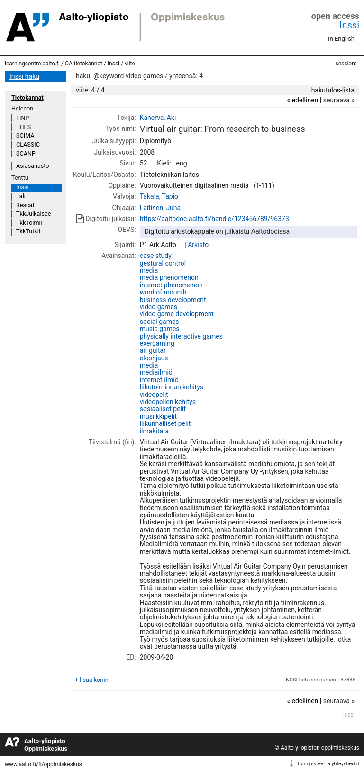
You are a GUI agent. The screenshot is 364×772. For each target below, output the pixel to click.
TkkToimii (29, 222)
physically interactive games (181, 336)
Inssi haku (24, 76)
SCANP (26, 153)
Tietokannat (27, 97)
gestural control (163, 263)
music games (160, 328)
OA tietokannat (83, 63)
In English (341, 38)
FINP (22, 117)
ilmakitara (154, 431)
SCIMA (25, 135)
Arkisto (198, 244)
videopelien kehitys (168, 401)
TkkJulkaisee (33, 213)
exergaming (157, 343)
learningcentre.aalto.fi (32, 63)
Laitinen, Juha (160, 207)
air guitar (153, 350)
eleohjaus (154, 358)
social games (159, 321)
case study (156, 255)
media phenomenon (169, 277)
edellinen (304, 100)
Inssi (349, 25)
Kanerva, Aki (158, 117)
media (149, 270)
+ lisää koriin (92, 679)
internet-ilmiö (159, 380)
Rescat (25, 205)
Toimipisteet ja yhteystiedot (328, 764)
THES (23, 126)
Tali (21, 196)
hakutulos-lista (333, 90)
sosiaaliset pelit (163, 409)
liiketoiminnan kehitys (171, 387)
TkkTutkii (28, 231)
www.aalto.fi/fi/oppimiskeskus (43, 764)
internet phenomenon (171, 285)
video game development (177, 314)
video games (158, 307)
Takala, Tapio (159, 196)
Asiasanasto (32, 165)
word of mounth (163, 292)
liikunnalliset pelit (165, 423)
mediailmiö (156, 372)
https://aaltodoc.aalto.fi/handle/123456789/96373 (214, 218)
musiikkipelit (158, 416)
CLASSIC (28, 144)
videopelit (154, 394)
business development (173, 299)
